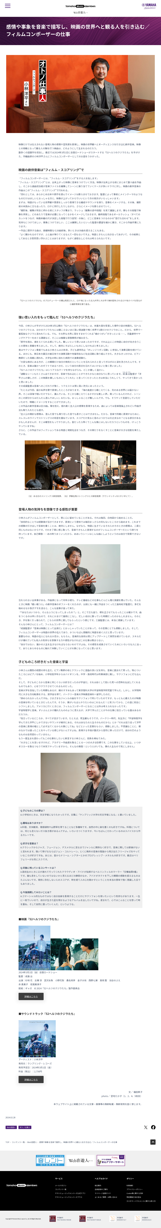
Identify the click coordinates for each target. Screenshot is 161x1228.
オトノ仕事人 (25, 1127)
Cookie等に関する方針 (135, 1193)
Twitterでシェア (146, 1127)
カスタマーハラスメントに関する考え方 (141, 1201)
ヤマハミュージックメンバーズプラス (68, 1197)
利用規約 (130, 1185)
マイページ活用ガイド (103, 1193)
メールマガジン (60, 1185)
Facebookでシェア (153, 1127)
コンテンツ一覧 (18, 1142)
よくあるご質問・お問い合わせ (106, 1197)
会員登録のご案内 (101, 1189)
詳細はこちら (31, 996)
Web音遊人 (11, 1127)
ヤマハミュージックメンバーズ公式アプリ (70, 1193)
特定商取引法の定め (134, 1197)
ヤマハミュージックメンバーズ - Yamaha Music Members (80, 6)
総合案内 (98, 1185)
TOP (7, 1142)
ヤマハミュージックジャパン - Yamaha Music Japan (149, 6)
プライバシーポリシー (135, 1189)
